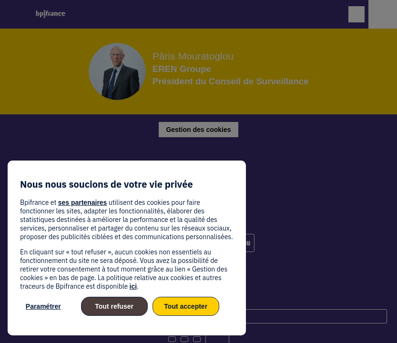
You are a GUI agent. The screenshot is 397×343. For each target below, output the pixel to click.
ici (133, 286)
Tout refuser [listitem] (114, 306)
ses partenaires (82, 202)
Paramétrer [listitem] (43, 306)
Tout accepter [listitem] (185, 306)
